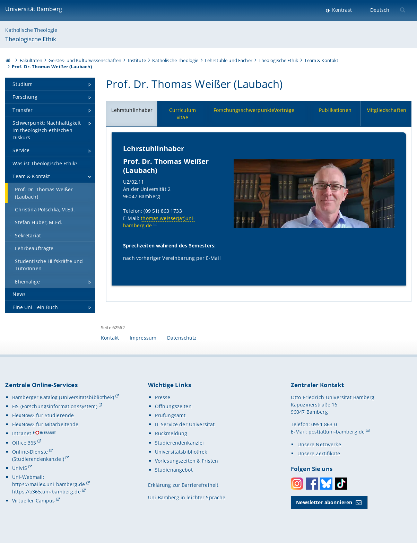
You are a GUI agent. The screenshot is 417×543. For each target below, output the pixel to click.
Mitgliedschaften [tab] (386, 110)
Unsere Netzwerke (319, 444)
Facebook (312, 484)
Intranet (21, 433)
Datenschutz (182, 337)
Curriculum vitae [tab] (182, 114)
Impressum (143, 337)
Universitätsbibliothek (181, 451)
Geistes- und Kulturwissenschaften (85, 60)
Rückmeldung (171, 433)
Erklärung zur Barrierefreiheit (183, 485)
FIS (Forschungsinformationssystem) (54, 406)
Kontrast (341, 10)
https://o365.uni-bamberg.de (46, 491)
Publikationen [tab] (335, 110)
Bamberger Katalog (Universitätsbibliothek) (63, 397)
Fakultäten (31, 60)
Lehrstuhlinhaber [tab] (132, 110)
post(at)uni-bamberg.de (337, 431)
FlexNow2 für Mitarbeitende (45, 424)
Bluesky (326, 484)
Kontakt (110, 337)
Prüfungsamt (170, 415)
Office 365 (24, 442)
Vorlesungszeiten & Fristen (186, 460)
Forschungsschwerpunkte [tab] (236, 110)
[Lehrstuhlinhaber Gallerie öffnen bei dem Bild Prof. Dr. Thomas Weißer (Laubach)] (314, 192)
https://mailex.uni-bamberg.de (48, 484)
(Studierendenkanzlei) (38, 459)
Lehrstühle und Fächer (228, 60)
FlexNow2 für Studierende (43, 415)
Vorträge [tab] (284, 110)
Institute (137, 60)
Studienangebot (174, 469)
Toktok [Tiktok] (341, 484)
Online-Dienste (30, 451)
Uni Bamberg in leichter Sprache (186, 497)
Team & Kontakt (321, 60)
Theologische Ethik (30, 39)
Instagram (297, 484)
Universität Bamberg (33, 9)
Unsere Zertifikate (318, 453)
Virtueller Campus (33, 500)
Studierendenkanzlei (179, 442)
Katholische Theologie (31, 30)
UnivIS (19, 468)
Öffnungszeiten (173, 406)
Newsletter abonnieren (324, 502)
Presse (163, 397)
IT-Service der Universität (185, 424)
